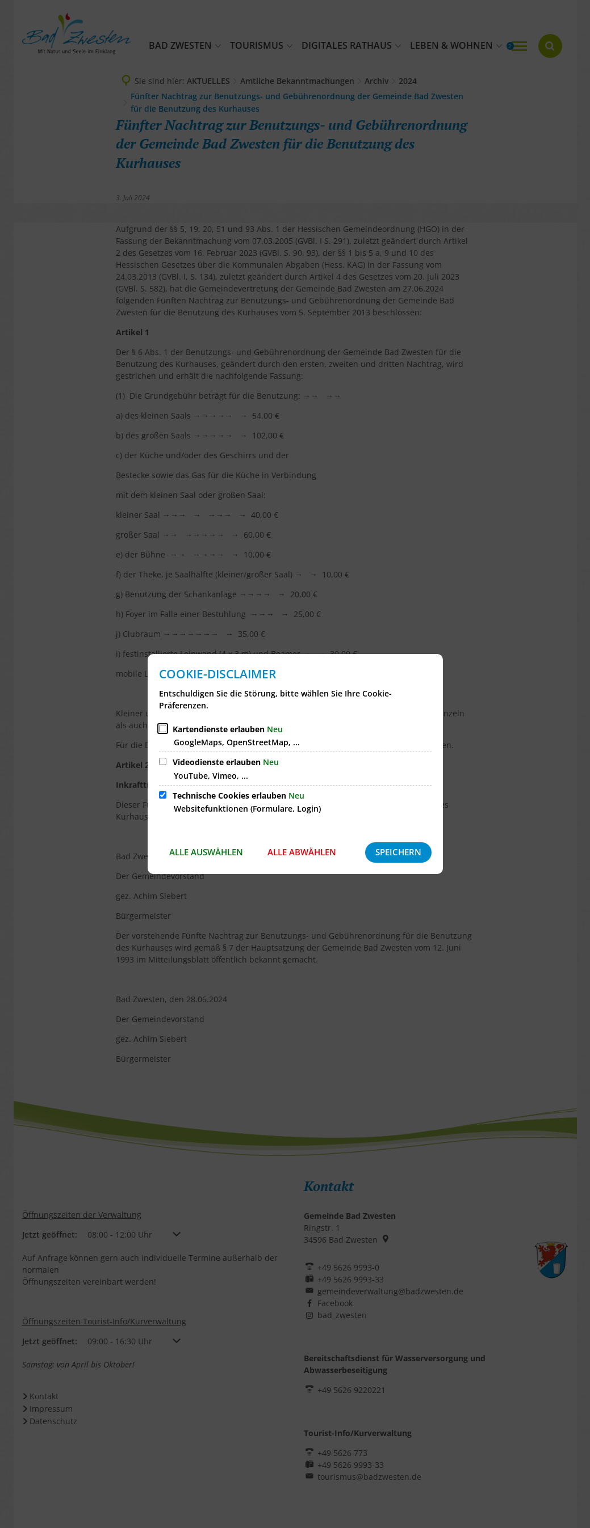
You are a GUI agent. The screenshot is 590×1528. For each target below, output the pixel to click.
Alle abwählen (301, 852)
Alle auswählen (206, 852)
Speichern (398, 852)
